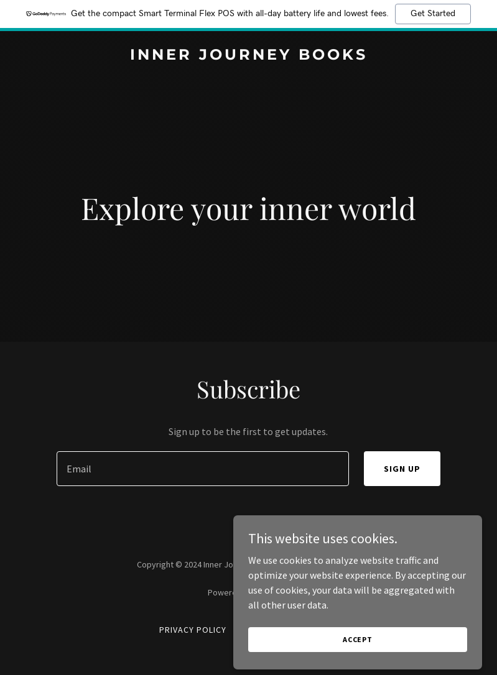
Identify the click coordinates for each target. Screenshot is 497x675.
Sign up (402, 468)
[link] (249, 56)
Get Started (433, 13)
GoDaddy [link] (272, 592)
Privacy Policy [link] (192, 629)
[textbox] (203, 468)
